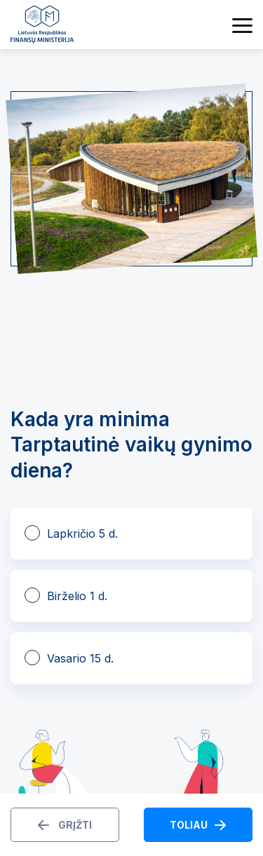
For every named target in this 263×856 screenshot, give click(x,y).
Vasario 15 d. (80, 658)
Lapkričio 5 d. (82, 533)
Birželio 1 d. (77, 596)
